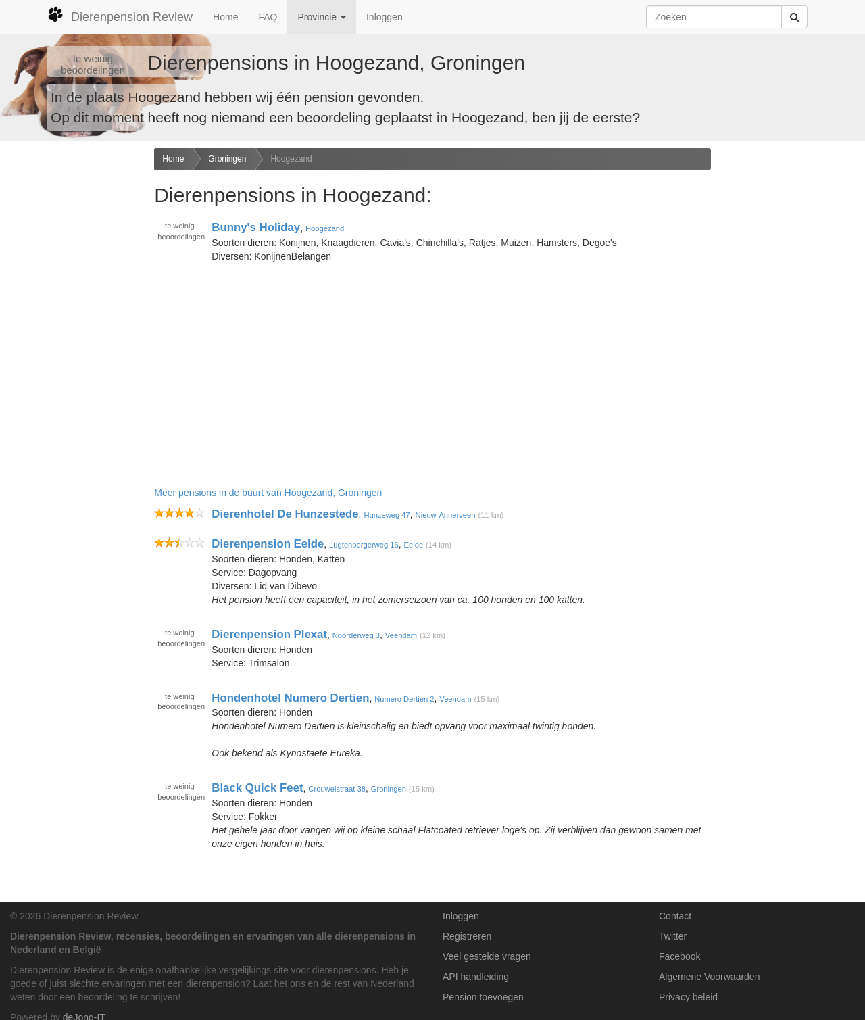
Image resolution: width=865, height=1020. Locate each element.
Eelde (414, 545)
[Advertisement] (72, 361)
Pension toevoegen (483, 997)
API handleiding (476, 976)
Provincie (321, 16)
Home (225, 16)
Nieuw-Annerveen (446, 515)
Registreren (467, 936)
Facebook (679, 956)
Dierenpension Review (120, 15)
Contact (675, 915)
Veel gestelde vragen (487, 956)
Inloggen (384, 16)
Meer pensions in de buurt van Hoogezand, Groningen (268, 492)
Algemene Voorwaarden (709, 976)
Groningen (227, 159)
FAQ (267, 16)
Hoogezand (291, 159)
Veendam (401, 635)
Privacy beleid (688, 997)
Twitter (673, 936)
